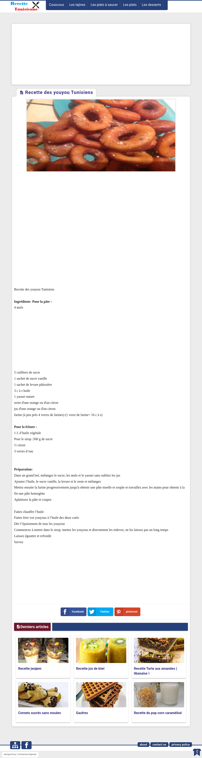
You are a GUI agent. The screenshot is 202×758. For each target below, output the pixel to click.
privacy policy (180, 744)
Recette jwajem (29, 669)
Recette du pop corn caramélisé (158, 713)
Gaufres (82, 713)
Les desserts (151, 5)
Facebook (73, 611)
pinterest (127, 611)
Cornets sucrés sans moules (39, 713)
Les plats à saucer (104, 5)
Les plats (130, 5)
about (143, 744)
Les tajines (77, 5)
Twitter (99, 611)
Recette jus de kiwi (90, 669)
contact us (159, 744)
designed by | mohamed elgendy (20, 754)
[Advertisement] (101, 54)
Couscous (56, 5)
